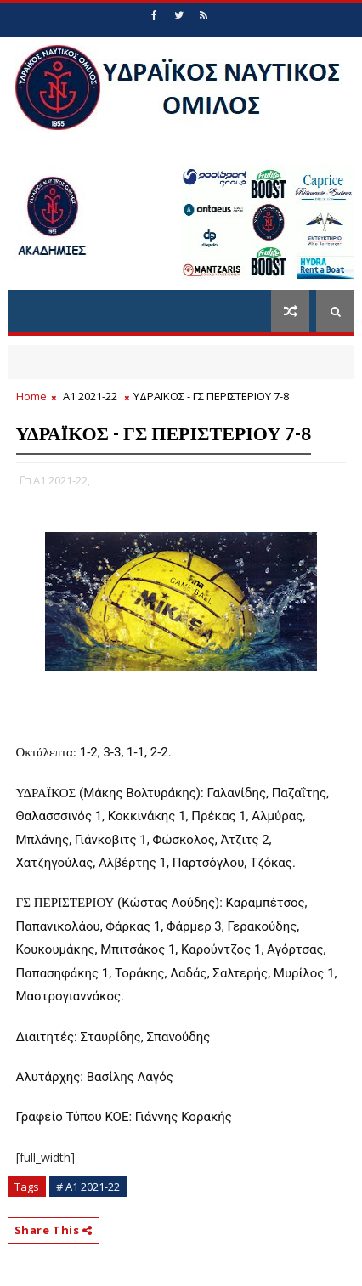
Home (31, 396)
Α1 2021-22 (90, 396)
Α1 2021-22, (61, 480)
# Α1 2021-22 (88, 1186)
